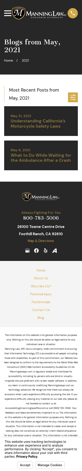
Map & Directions (41, 241)
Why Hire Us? (41, 286)
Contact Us (41, 310)
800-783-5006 (41, 218)
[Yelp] (45, 250)
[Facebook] (36, 250)
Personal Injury (41, 294)
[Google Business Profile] (27, 250)
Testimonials (41, 302)
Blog (41, 318)
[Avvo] (54, 250)
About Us (41, 278)
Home (41, 270)
